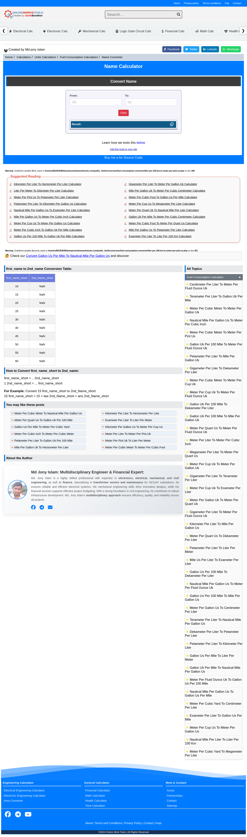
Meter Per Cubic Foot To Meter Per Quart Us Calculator (163, 223)
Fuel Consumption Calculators (79, 57)
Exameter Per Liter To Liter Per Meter (128, 420)
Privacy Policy (133, 823)
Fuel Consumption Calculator (214, 277)
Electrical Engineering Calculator (24, 790)
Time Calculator (95, 805)
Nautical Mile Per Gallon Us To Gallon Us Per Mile (209, 693)
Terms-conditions (212, 3)
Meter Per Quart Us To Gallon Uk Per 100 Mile (43, 420)
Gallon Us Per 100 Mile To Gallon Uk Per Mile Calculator (49, 236)
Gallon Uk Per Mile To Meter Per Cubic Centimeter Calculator (167, 216)
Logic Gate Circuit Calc (133, 31)
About (177, 3)
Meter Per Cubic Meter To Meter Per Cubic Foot (135, 447)
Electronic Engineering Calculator (25, 795)
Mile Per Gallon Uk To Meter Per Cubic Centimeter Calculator (167, 190)
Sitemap (172, 805)
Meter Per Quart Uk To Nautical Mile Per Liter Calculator (164, 210)
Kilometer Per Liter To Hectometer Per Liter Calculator (47, 184)
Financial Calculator (97, 790)
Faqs (158, 823)
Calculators (24, 57)
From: (74, 95)
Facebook (171, 49)
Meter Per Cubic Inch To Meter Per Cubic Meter (44, 433)
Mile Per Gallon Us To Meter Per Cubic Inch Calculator (48, 216)
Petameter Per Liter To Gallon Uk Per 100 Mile (43, 440)
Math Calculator (95, 795)
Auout (170, 790)
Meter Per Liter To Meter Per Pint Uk (128, 433)
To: (127, 95)
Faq (227, 3)
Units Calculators (45, 57)
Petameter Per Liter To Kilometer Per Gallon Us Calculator (50, 203)
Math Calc (204, 31)
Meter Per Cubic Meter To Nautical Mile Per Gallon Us (48, 413)
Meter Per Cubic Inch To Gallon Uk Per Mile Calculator (48, 229)
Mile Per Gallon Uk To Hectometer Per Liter (41, 447)
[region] (93, 319)
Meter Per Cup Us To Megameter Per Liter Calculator (162, 203)
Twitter (191, 49)
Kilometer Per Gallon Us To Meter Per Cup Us (134, 426)
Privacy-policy (191, 3)
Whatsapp (231, 49)
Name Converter (112, 57)
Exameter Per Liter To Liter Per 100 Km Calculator (160, 236)
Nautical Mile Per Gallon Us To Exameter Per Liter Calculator (52, 210)
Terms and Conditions (108, 823)
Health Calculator (96, 800)
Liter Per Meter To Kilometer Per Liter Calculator (44, 190)
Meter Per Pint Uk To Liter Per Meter (128, 440)
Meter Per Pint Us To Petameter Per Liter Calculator (46, 197)
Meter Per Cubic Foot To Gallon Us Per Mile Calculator (163, 197)
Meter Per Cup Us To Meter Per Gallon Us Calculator (47, 223)
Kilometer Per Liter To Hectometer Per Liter (132, 413)
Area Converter (13, 800)
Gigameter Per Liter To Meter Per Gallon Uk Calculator (163, 184)
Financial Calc (173, 31)
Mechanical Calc (91, 31)
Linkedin (210, 49)
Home (9, 57)
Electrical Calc (21, 31)
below (141, 142)
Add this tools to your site (123, 149)
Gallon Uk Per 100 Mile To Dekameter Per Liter (206, 406)
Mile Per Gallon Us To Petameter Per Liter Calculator (162, 229)
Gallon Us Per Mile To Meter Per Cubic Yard (41, 426)
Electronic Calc (55, 31)
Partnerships (175, 795)
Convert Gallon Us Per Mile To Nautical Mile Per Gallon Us (68, 256)
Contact (237, 3)
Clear (123, 112)
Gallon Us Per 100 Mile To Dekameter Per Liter (206, 574)
